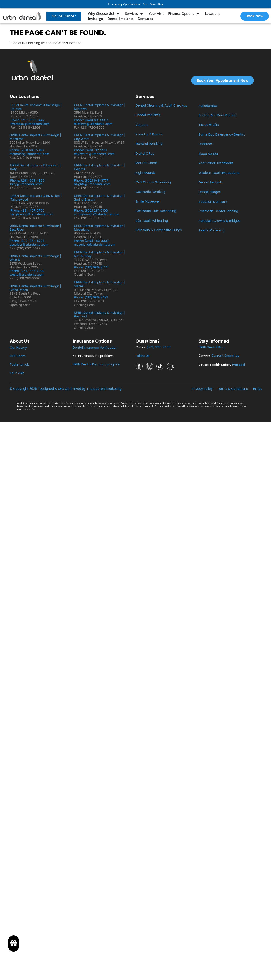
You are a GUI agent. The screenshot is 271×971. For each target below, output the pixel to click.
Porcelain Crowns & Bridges (219, 220)
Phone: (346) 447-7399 (27, 271)
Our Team (18, 356)
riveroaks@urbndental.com (29, 124)
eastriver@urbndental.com (29, 244)
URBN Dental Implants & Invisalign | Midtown (99, 107)
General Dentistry (149, 143)
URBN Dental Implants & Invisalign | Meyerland (99, 227)
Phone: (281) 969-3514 (91, 267)
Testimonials (19, 364)
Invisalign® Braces (149, 134)
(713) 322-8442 (159, 347)
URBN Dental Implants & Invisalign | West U (35, 258)
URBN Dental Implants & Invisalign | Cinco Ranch (35, 288)
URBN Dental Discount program (96, 364)
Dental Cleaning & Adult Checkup (161, 105)
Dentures (206, 144)
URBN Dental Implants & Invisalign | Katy (35, 167)
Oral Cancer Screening (153, 182)
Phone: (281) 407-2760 (27, 210)
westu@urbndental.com (27, 274)
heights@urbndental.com (92, 184)
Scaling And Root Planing (217, 115)
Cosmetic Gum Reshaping (156, 211)
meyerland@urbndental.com (94, 244)
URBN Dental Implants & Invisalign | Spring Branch (99, 197)
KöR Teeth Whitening (152, 220)
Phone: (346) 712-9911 (90, 150)
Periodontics (208, 105)
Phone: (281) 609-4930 (27, 180)
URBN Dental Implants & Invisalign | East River (35, 227)
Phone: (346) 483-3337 (91, 241)
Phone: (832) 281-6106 (91, 210)
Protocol (238, 365)
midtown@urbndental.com (93, 124)
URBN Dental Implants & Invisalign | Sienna (99, 284)
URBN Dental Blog (211, 347)
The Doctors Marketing (104, 388)
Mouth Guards (146, 163)
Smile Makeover (148, 201)
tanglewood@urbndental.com (31, 214)
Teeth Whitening (211, 230)
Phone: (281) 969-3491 (91, 297)
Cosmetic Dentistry (151, 191)
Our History (18, 347)
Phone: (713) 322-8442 (28, 120)
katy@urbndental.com (26, 184)
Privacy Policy (202, 388)
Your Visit (17, 373)
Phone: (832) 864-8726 (28, 241)
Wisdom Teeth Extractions (219, 172)
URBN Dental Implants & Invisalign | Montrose (35, 137)
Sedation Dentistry (213, 201)
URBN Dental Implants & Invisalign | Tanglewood (36, 197)
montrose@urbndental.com (29, 154)
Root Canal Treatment (216, 163)
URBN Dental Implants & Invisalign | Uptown (36, 107)
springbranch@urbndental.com (96, 214)
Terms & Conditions (232, 388)
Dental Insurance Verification (95, 347)
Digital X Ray (145, 153)
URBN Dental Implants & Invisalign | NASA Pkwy (99, 254)
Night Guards (145, 172)
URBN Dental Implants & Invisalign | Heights (99, 167)
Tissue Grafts (209, 124)
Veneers (142, 124)
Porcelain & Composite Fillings (159, 230)
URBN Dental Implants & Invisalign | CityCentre (99, 137)
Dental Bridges (210, 192)
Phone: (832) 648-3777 (92, 180)
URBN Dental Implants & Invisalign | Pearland (99, 314)
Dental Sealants (211, 182)
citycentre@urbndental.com (94, 154)
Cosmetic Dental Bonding (218, 211)
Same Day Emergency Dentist (222, 134)
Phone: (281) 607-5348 (27, 150)
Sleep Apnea (208, 153)
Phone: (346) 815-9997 (93, 120)
